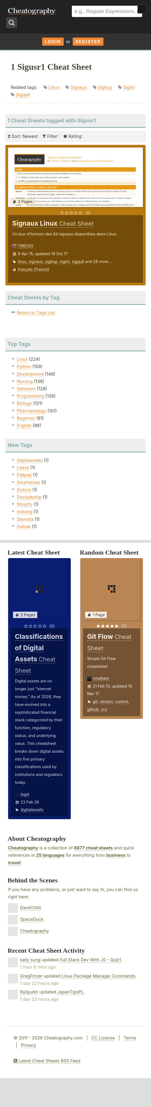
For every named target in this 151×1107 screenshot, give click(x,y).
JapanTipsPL (71, 992)
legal (25, 794)
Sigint (129, 87)
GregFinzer (31, 976)
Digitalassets (30, 460)
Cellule (24, 526)
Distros (24, 489)
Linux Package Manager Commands (98, 976)
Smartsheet (28, 482)
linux (22, 261)
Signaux (79, 87)
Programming (30, 396)
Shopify (24, 504)
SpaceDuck (31, 919)
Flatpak (24, 475)
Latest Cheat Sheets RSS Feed (47, 1060)
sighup (51, 261)
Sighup (105, 87)
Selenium (26, 388)
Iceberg (24, 511)
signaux (36, 261)
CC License (103, 1038)
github (93, 709)
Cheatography (23, 848)
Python (24, 366)
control (121, 701)
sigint (65, 261)
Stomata (25, 519)
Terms (129, 1038)
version (106, 701)
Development (30, 374)
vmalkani (101, 678)
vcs (104, 709)
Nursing (25, 381)
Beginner (26, 418)
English (24, 425)
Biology (24, 403)
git (95, 701)
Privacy (28, 1045)
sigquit (78, 261)
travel (14, 862)
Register (88, 41)
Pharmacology (31, 411)
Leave (23, 467)
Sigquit (23, 94)
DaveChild (30, 907)
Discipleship (29, 497)
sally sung (30, 959)
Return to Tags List (36, 312)
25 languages (50, 855)
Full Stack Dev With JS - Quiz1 (90, 959)
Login (53, 41)
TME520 (25, 246)
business (116, 855)
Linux (53, 87)
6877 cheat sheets (93, 848)
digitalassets (32, 809)
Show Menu (142, 9)
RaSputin (29, 992)
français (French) (33, 269)
